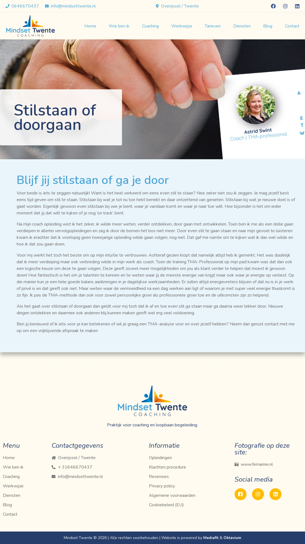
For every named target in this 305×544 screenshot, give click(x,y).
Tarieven (213, 26)
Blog (267, 26)
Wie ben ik (119, 26)
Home (90, 26)
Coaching (150, 26)
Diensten (242, 26)
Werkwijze (181, 26)
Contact (292, 26)
